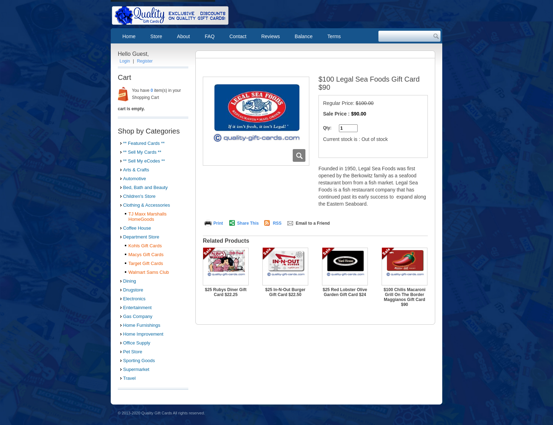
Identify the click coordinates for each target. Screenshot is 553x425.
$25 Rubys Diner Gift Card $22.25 (226, 292)
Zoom (299, 155)
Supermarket (136, 369)
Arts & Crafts (136, 169)
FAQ (209, 36)
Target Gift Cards (145, 263)
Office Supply (136, 343)
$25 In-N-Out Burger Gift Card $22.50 (285, 292)
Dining (129, 281)
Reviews (270, 36)
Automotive (134, 178)
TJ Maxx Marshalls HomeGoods (147, 216)
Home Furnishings (141, 325)
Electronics (134, 298)
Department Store (141, 237)
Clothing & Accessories (146, 205)
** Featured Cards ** (144, 143)
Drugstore (133, 290)
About (183, 36)
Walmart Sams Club (148, 272)
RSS (277, 223)
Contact (237, 36)
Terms (334, 36)
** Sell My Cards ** (142, 152)
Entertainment (137, 307)
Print (218, 223)
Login (125, 61)
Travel (129, 378)
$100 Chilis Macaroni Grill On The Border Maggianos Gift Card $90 (405, 297)
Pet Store (132, 351)
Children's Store (139, 196)
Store (156, 36)
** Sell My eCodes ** (144, 161)
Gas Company (137, 316)
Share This (248, 223)
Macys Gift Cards (146, 254)
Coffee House (137, 228)
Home (128, 36)
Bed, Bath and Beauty (145, 187)
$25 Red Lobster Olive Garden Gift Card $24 (345, 292)
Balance (304, 36)
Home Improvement (143, 334)
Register (145, 61)
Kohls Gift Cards (145, 245)
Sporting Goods (139, 360)
